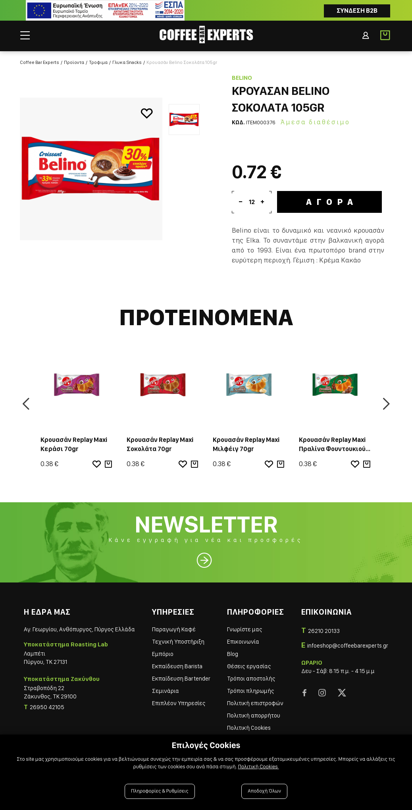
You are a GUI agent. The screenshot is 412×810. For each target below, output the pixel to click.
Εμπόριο (162, 654)
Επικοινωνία (243, 641)
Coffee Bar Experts (39, 62)
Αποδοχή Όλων (264, 791)
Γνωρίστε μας (244, 629)
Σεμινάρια (165, 690)
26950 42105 (47, 707)
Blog (232, 654)
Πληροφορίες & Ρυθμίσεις (160, 791)
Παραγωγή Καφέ (174, 629)
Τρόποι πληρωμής (250, 690)
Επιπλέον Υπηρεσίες (179, 703)
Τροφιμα (98, 62)
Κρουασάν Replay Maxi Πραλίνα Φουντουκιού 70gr (332, 448)
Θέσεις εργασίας (249, 666)
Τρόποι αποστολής (251, 678)
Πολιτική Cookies (249, 727)
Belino (242, 77)
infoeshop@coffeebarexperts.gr (347, 645)
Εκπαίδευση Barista (177, 666)
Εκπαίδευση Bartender (181, 678)
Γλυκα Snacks (127, 62)
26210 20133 (324, 630)
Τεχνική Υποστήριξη (178, 641)
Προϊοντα (74, 62)
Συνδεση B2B (357, 10)
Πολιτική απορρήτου (253, 715)
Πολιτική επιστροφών (255, 703)
